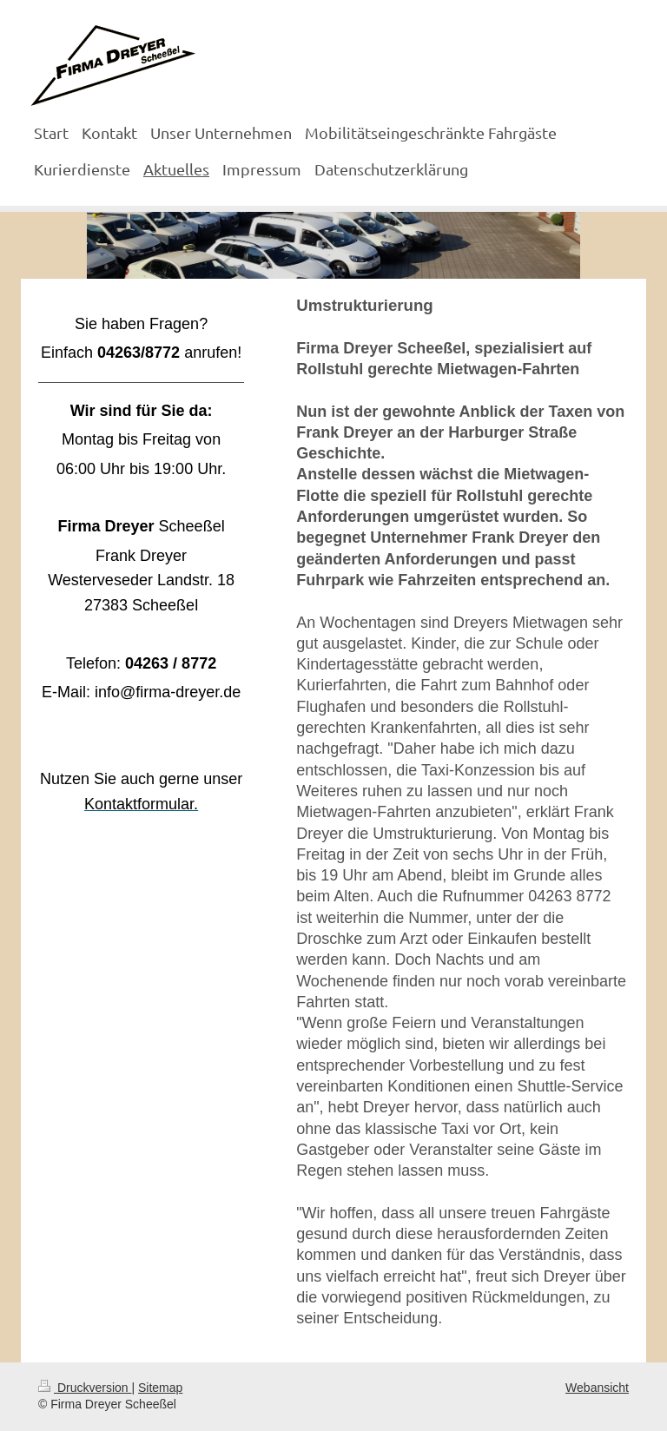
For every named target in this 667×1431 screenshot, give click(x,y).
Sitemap (160, 1388)
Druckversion (84, 1388)
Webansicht (597, 1388)
